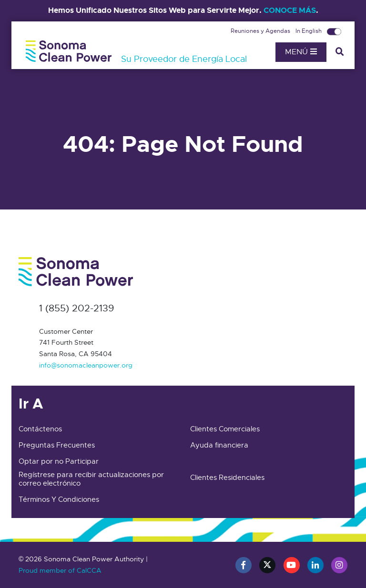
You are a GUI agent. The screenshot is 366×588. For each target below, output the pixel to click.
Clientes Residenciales (227, 477)
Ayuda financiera (219, 445)
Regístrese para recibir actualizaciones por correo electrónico (91, 479)
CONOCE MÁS (290, 10)
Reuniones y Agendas (261, 31)
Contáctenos (40, 429)
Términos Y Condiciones (59, 499)
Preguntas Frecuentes (57, 445)
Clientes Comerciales (225, 429)
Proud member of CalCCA (60, 570)
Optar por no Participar (59, 461)
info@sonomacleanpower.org (85, 365)
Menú (301, 52)
